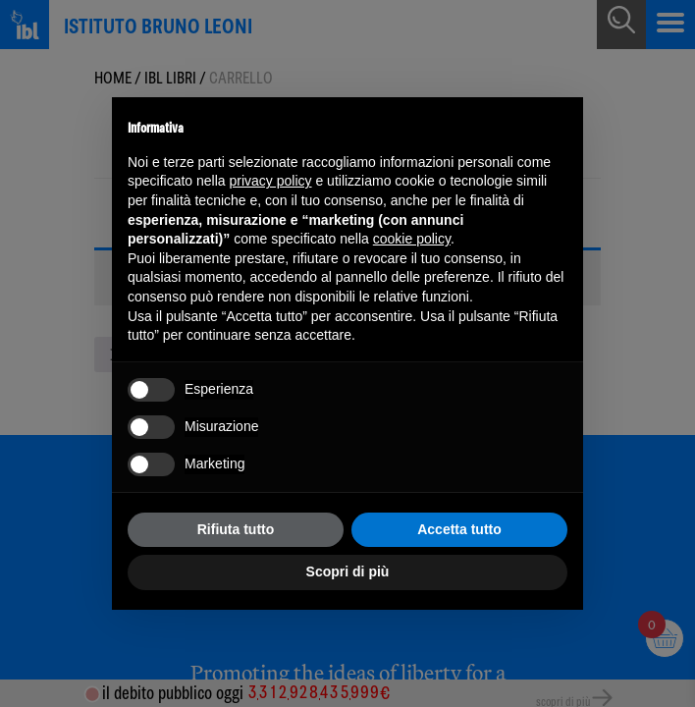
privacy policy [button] (271, 181)
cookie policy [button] (412, 238)
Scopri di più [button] (348, 571)
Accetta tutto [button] (459, 529)
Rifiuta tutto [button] (236, 529)
